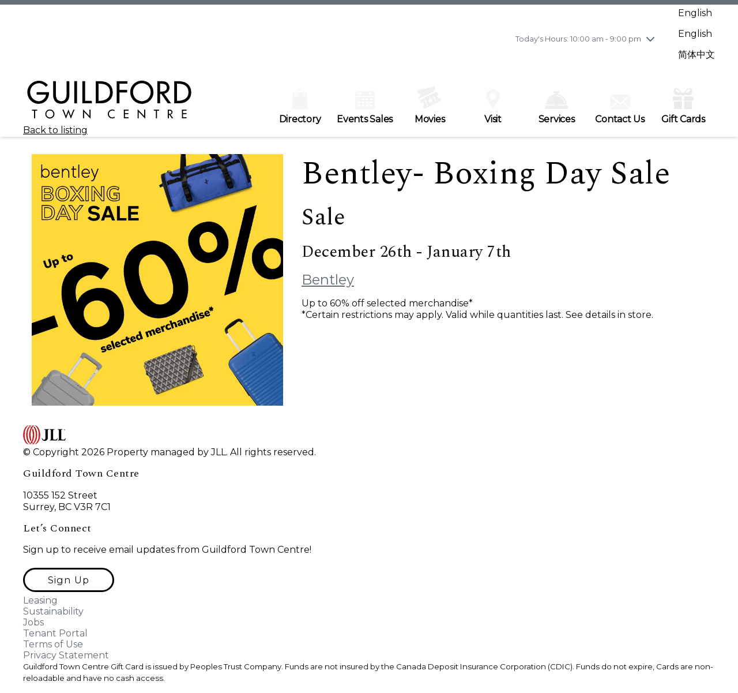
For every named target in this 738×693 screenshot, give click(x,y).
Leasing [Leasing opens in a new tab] (40, 600)
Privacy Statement (66, 655)
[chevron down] (650, 38)
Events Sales (365, 107)
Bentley (328, 279)
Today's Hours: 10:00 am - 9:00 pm (578, 38)
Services (557, 108)
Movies (430, 106)
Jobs (33, 622)
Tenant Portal (55, 633)
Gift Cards (683, 105)
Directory (300, 107)
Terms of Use (53, 644)
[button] (68, 580)
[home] (109, 105)
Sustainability (53, 611)
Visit (493, 107)
